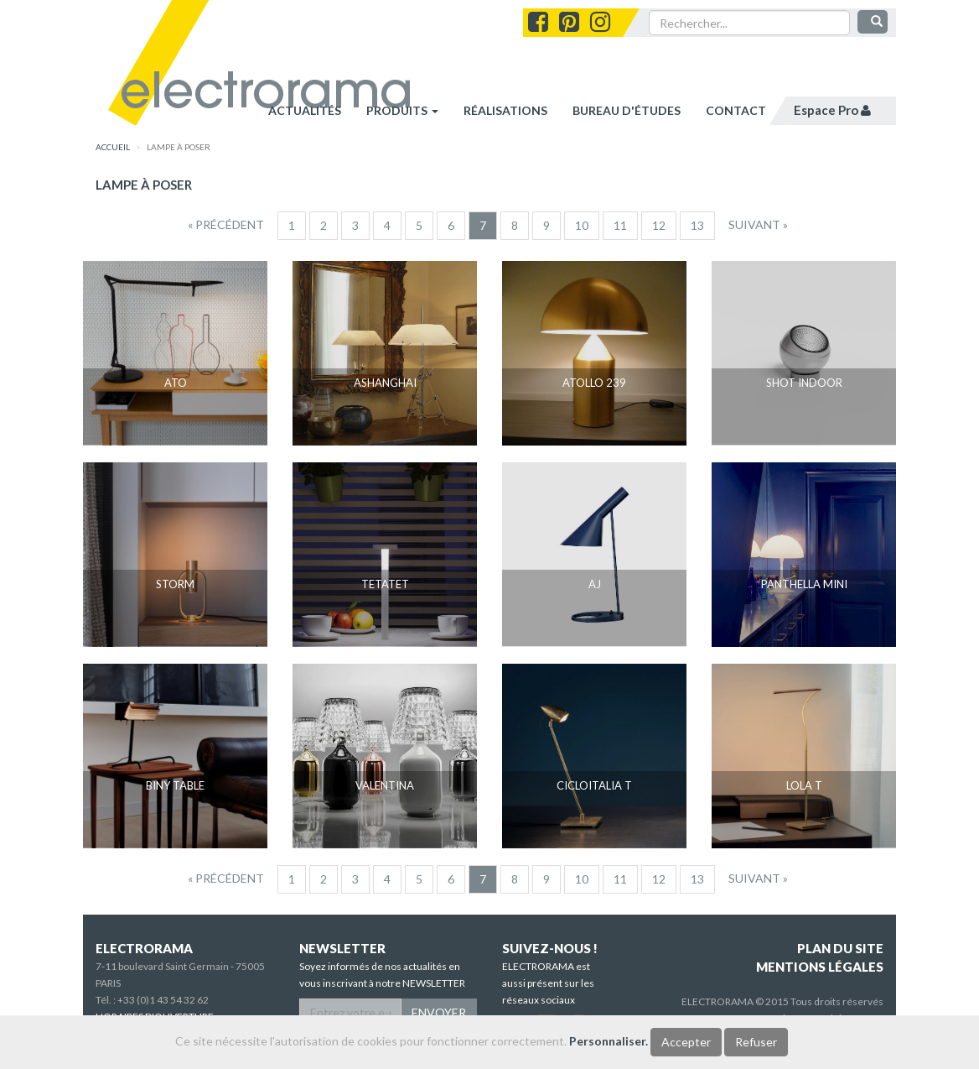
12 (659, 225)
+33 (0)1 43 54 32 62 (163, 999)
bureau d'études (626, 110)
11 (620, 225)
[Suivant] (758, 224)
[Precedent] (226, 224)
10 (581, 225)
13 (697, 225)
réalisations (505, 110)
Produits (402, 110)
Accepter (686, 1042)
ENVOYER (439, 1012)
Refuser (756, 1042)
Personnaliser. (608, 1041)
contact (736, 110)
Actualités (304, 110)
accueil (113, 147)
